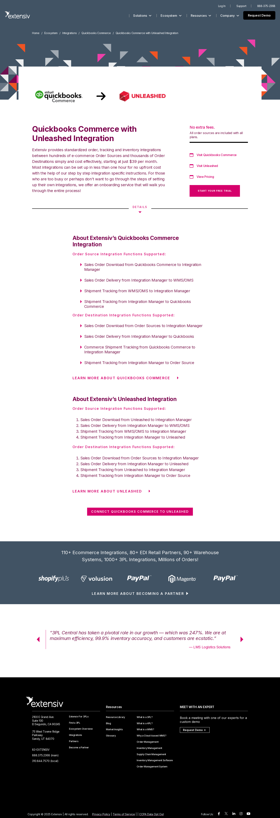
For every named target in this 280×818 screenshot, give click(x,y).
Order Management (147, 742)
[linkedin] (233, 813)
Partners (73, 741)
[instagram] (241, 813)
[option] (53, 578)
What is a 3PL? (145, 717)
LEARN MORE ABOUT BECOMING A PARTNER (138, 594)
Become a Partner (79, 747)
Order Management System (152, 766)
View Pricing (205, 177)
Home (35, 33)
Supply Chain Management (151, 754)
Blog (108, 723)
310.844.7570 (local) (45, 761)
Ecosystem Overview (81, 729)
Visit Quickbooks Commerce (217, 155)
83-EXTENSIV (41, 749)
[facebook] (219, 813)
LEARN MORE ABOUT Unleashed (107, 491)
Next (243, 639)
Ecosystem (171, 16)
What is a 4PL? (145, 723)
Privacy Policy (101, 814)
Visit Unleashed (207, 166)
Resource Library (115, 717)
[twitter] (226, 814)
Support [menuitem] (241, 6)
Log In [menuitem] (222, 6)
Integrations (69, 33)
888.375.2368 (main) (45, 755)
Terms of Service (124, 814)
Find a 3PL (74, 722)
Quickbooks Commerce (96, 33)
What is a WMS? (145, 729)
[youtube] (248, 813)
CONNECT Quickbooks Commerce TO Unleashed (140, 511)
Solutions (142, 16)
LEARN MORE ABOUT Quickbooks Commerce (121, 378)
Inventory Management (149, 748)
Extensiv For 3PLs (79, 716)
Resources (201, 16)
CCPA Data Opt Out (151, 814)
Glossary (111, 735)
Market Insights (114, 729)
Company (229, 16)
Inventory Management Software (155, 760)
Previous (36, 639)
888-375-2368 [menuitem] (266, 6)
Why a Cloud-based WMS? (151, 735)
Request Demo (259, 15)
